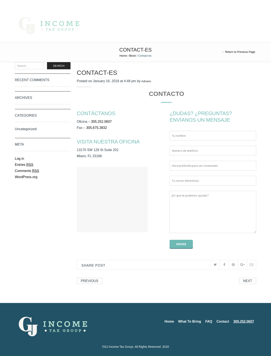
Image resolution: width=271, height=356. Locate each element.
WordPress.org (26, 177)
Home (121, 26)
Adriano (146, 81)
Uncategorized (26, 129)
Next (247, 281)
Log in (19, 158)
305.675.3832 (96, 128)
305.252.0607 (204, 26)
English (20, 4)
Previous (89, 281)
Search (58, 65)
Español (31, 4)
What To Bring (144, 26)
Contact (182, 26)
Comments (27, 171)
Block (132, 55)
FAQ (165, 26)
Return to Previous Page (240, 51)
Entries (24, 165)
